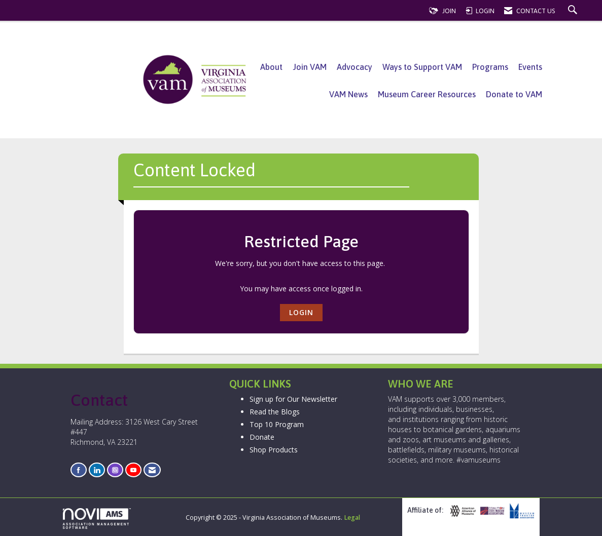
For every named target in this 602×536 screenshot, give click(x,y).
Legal (352, 517)
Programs (490, 66)
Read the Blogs (275, 411)
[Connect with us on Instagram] (115, 470)
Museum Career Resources (427, 94)
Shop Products (274, 449)
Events (530, 66)
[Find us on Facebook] (78, 470)
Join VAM (310, 66)
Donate (262, 437)
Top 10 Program (277, 424)
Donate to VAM (514, 94)
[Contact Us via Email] (152, 470)
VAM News (348, 94)
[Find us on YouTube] (133, 470)
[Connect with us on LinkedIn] (97, 470)
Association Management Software (97, 518)
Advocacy (354, 66)
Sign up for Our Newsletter (293, 399)
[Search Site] (573, 11)
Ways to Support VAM (422, 66)
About (271, 66)
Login (301, 312)
